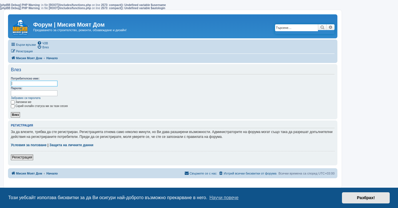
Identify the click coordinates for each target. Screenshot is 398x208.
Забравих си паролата (26, 98)
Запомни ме (21, 102)
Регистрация (22, 157)
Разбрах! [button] (366, 197)
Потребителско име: (25, 78)
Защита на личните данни (71, 145)
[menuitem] (42, 43)
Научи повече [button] (224, 197)
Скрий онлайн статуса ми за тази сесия (39, 106)
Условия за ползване (29, 145)
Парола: (16, 88)
